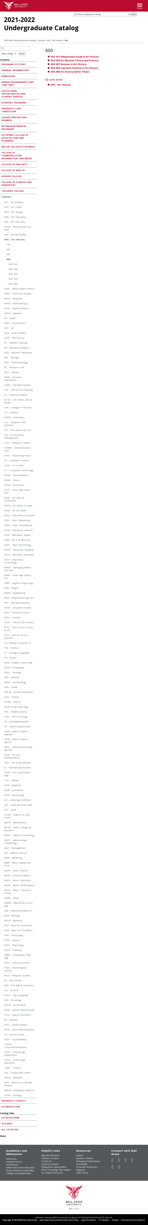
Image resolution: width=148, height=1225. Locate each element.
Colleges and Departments (18, 1173)
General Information (15, 70)
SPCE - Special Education (17, 1014)
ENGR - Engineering (14, 593)
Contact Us (46, 1161)
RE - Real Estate (13, 980)
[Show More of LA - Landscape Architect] (3, 800)
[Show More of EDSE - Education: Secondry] (3, 555)
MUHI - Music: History (16, 870)
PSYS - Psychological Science (15, 969)
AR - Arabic (10, 318)
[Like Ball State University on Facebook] (112, 1160)
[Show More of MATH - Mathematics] (3, 823)
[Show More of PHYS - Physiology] (3, 945)
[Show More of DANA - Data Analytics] (3, 475)
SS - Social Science (14, 1034)
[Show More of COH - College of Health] (3, 443)
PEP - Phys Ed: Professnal (18, 925)
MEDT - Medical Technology (19, 835)
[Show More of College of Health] (0, 170)
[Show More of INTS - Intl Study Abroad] (3, 763)
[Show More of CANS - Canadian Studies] (3, 385)
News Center (82, 1172)
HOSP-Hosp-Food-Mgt (16, 706)
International (12, 1164)
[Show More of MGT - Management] (3, 848)
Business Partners (84, 1158)
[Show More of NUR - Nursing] (3, 916)
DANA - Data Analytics (16, 475)
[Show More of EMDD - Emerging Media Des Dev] (3, 568)
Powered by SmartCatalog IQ (133, 1220)
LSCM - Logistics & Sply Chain (17, 816)
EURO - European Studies (17, 607)
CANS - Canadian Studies (17, 385)
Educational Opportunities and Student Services (13, 94)
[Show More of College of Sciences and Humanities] (0, 182)
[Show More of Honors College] (0, 176)
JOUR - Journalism (13, 790)
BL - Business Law (14, 367)
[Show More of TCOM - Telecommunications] (3, 1044)
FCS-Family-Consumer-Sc (17, 643)
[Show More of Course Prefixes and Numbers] (0, 117)
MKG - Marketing (13, 857)
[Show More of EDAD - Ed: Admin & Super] (3, 506)
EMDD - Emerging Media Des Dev (17, 569)
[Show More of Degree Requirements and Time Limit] (0, 82)
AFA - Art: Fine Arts (14, 222)
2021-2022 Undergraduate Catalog (20, 40)
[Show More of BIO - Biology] (3, 358)
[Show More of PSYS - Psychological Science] (3, 968)
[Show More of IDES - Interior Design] (3, 717)
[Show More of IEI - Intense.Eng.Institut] (3, 727)
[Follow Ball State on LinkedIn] (112, 1166)
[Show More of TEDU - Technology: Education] (3, 1060)
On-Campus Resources (52, 1172)
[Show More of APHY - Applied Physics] (3, 308)
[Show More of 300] (5, 254)
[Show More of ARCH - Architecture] (3, 323)
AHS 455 (13, 274)
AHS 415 (13, 264)
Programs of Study (13, 64)
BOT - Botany (11, 372)
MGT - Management (15, 848)
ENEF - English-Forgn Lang (18, 583)
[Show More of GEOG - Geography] (3, 668)
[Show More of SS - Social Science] (3, 1035)
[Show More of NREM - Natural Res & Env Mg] (3, 903)
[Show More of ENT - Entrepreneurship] (3, 603)
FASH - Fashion (12, 617)
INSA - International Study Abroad (18, 748)
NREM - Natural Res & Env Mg (18, 904)
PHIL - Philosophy (13, 935)
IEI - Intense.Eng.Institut (17, 726)
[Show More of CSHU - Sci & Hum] (3, 465)
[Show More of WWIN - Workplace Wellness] (3, 1090)
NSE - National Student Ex (18, 910)
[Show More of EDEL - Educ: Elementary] (3, 520)
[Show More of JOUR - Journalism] (3, 790)
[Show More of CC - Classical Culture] (3, 395)
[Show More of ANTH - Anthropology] (3, 304)
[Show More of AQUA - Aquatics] (3, 313)
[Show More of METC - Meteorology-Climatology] (3, 840)
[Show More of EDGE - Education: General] (3, 530)
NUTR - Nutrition (13, 920)
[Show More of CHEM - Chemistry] (3, 417)
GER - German (11, 677)
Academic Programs (13, 102)
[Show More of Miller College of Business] (0, 146)
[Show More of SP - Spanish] (3, 1020)
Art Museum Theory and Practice (75, 60)
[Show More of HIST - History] (3, 697)
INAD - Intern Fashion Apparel (16, 733)
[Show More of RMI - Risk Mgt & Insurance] (3, 985)
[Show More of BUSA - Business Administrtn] (3, 377)
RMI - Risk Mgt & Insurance (19, 985)
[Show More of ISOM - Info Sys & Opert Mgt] (3, 773)
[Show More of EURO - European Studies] (3, 608)
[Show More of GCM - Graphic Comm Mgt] (3, 663)
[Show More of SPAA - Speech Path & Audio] (3, 1010)
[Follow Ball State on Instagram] (132, 1160)
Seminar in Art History (68, 64)
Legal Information (88, 1220)
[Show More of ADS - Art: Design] (3, 212)
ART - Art (9, 328)
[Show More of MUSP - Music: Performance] (3, 885)
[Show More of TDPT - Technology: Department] (3, 1052)
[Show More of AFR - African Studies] (3, 235)
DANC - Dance (12, 480)
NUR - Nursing (12, 915)
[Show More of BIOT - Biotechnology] (3, 363)
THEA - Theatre (12, 1067)
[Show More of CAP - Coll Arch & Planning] (3, 390)
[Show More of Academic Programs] (0, 102)
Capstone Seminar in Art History (74, 68)
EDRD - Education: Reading (18, 549)
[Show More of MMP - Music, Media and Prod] (3, 863)
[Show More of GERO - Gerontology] (3, 682)
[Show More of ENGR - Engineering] (3, 593)
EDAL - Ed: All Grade (15, 510)
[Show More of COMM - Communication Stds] (3, 448)
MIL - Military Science (15, 853)
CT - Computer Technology (18, 470)
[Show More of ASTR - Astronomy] (3, 338)
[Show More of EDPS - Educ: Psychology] (3, 545)
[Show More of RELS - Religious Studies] (3, 976)
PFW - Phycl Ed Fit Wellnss (18, 930)
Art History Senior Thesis (70, 71)
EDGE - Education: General (18, 530)
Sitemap (115, 1220)
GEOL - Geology (12, 672)
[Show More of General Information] (0, 70)
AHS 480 (13, 283)
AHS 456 (13, 278)
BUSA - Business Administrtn (13, 378)
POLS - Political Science (17, 962)
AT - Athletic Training (15, 342)
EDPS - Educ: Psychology (17, 545)
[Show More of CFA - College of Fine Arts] (3, 408)
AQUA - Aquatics (13, 313)
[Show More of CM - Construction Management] (3, 435)
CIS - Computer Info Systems (15, 424)
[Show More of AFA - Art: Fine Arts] (3, 222)
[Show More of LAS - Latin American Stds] (3, 805)
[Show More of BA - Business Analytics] (3, 348)
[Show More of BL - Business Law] (3, 367)
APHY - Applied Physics (16, 308)
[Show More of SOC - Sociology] (3, 1000)
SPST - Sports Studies (16, 1024)
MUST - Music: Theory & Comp (17, 891)
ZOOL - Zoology (13, 1095)
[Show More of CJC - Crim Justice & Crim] (3, 430)
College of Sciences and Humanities (16, 183)
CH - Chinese (11, 412)
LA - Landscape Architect (17, 800)
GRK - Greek (10, 687)
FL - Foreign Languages (17, 652)
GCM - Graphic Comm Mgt (18, 662)
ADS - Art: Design (13, 212)
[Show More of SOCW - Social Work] (3, 1005)
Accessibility (81, 1164)
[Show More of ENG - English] (3, 588)
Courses (41, 40)
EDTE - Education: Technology (14, 561)
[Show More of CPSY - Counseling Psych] (3, 456)
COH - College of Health (17, 442)
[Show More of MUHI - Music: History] (3, 871)
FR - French (10, 657)
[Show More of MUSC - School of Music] (3, 876)
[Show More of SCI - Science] (3, 990)
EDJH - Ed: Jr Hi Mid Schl (17, 540)
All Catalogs (9, 1129)
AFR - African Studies (15, 234)
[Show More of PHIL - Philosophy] (3, 935)
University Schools (13, 1100)
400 (8, 259)
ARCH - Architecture (15, 323)
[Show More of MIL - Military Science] (3, 853)
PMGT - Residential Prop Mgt (17, 956)
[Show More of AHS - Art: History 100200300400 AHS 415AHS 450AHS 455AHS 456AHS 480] (3, 240)
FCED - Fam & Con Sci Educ (19, 622)
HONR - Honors (12, 702)
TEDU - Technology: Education (15, 1061)
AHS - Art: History (55, 40)
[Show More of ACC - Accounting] (3, 202)
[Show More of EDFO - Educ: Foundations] (3, 525)
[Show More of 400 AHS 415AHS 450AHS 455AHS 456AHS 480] (5, 259)
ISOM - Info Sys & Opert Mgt (17, 774)
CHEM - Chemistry (14, 417)
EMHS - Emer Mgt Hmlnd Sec (17, 577)
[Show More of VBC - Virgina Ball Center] (3, 1073)
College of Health (13, 170)
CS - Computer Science (16, 460)
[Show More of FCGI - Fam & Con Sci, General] (3, 635)
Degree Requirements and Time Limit (17, 83)
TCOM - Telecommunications (15, 1046)
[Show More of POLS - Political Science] (3, 963)
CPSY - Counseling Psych (17, 455)
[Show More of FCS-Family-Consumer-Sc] (3, 643)
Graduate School (14, 1161)
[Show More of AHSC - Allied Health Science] (3, 289)
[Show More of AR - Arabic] (3, 318)
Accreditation (10, 1106)
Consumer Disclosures (86, 1167)
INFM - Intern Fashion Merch (16, 741)
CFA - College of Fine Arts (18, 407)
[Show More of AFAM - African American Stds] (3, 227)
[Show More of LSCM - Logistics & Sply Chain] (3, 815)
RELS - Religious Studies (17, 975)
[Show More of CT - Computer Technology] (3, 470)
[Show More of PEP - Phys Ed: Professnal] (3, 926)
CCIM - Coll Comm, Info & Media (18, 401)
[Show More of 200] (5, 249)
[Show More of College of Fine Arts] (0, 164)
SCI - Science (11, 990)
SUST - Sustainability (15, 1039)
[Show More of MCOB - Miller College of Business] (3, 828)
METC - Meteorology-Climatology (15, 841)
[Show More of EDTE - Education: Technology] (3, 560)
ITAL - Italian (11, 780)
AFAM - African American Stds (17, 228)
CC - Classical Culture (15, 394)
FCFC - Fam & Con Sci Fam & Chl (18, 629)
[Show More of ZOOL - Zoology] (3, 1095)
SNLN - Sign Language (16, 995)
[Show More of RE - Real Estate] (3, 981)
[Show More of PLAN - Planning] (3, 950)
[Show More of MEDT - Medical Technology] (3, 835)
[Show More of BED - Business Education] (3, 353)
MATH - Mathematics (15, 822)
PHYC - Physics (12, 940)
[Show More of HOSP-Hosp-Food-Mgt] (3, 707)
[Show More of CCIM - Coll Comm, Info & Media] (3, 400)
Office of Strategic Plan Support (56, 1169)
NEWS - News (11, 898)
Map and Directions (50, 1155)
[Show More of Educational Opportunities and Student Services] (0, 90)
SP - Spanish (11, 1019)
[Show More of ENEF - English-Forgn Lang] (3, 583)
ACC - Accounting (13, 202)
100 (8, 244)
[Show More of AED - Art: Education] (3, 217)
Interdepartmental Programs (14, 127)
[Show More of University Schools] (0, 1100)
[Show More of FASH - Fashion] (3, 618)
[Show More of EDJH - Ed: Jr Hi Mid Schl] (3, 540)
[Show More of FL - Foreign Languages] (3, 653)
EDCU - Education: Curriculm (19, 515)
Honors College (11, 176)
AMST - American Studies (17, 293)
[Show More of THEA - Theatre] (3, 1068)
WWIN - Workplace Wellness (19, 1090)
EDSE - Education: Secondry (19, 554)
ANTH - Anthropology (15, 303)
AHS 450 (13, 269)
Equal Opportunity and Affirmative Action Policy (59, 1220)
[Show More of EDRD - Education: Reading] (3, 550)
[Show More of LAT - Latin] (3, 810)
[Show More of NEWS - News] (3, 898)
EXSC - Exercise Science (17, 612)
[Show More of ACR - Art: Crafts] (3, 207)
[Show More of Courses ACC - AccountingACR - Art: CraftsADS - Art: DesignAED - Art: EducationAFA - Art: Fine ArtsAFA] (0, 196)
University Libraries (50, 1164)
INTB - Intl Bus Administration (12, 756)
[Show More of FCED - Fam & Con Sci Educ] (3, 622)
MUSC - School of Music (17, 875)
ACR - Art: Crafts (13, 207)
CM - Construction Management (14, 436)
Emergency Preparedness (88, 1161)
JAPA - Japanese (12, 785)
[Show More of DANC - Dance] (3, 480)
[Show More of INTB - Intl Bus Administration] (3, 755)
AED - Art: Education (15, 217)
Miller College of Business (18, 146)
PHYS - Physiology (14, 945)
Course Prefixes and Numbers (14, 119)
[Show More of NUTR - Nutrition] (3, 921)
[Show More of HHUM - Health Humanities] (3, 692)
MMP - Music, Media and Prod (17, 864)
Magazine (80, 1169)
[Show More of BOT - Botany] (3, 372)
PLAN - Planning (13, 950)
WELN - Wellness (13, 1077)
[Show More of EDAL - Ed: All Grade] (3, 511)
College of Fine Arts (14, 164)
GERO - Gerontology (15, 682)
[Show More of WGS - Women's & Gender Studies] (3, 1083)
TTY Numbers (103, 1220)
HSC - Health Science (15, 711)
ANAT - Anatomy (13, 298)
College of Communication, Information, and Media (16, 155)
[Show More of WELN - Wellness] (3, 1078)
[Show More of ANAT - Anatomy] (3, 299)
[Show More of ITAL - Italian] (3, 780)
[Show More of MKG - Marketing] (3, 858)
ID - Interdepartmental (16, 721)
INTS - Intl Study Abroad (17, 762)
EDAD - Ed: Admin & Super (18, 505)
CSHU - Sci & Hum (14, 465)
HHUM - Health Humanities (18, 692)
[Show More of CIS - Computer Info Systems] (3, 422)
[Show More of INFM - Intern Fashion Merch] (3, 739)
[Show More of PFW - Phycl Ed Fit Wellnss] (3, 930)
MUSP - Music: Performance (19, 885)
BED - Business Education (18, 352)
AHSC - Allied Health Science (19, 288)
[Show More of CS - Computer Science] (3, 461)
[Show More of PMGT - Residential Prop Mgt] (3, 955)
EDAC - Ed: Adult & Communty (14, 499)
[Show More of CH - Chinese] (3, 413)
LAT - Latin (10, 809)
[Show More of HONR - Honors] (3, 702)
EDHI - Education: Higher (17, 535)
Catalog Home (10, 1117)
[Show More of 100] (5, 245)
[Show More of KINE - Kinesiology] (3, 795)
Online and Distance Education (20, 1167)
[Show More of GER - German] (3, 677)
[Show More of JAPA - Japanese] (3, 785)
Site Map (6, 1123)
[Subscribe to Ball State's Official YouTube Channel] (126, 1160)
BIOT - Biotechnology (16, 362)
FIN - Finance (11, 647)
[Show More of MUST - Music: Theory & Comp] (3, 890)
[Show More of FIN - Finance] (3, 648)
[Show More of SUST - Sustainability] (3, 1039)
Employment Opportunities (53, 1167)
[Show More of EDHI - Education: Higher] (3, 535)
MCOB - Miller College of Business (17, 829)
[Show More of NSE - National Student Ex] (3, 911)
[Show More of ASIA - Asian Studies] (3, 333)
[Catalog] (101, 14)
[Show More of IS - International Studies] (3, 768)
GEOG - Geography (14, 667)
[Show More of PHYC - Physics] (3, 940)
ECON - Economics (14, 485)
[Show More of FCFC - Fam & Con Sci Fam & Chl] (3, 627)
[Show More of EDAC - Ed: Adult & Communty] (3, 498)
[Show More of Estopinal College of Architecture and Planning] (0, 134)
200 (8, 249)
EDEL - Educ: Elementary (17, 520)
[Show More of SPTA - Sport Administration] (3, 1030)
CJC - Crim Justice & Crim (17, 430)
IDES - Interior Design (16, 716)
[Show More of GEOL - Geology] (3, 673)
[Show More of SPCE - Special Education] (3, 1015)
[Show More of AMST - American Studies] (3, 294)
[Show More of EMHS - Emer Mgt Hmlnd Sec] (3, 575)
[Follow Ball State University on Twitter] (119, 1160)
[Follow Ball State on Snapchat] (119, 1166)
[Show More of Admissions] (0, 76)
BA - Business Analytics (16, 347)
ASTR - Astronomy (14, 337)
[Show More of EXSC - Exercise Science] (3, 613)
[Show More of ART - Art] (3, 328)
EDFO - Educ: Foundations (18, 525)
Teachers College (12, 191)
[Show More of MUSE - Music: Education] (3, 880)
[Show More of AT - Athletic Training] (3, 343)
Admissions (8, 76)
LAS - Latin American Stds (18, 805)
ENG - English (11, 588)
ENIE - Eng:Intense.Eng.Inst (18, 597)
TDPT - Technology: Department (15, 1053)
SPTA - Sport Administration (19, 1029)
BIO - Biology (11, 357)
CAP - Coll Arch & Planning (18, 390)
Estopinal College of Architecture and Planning (14, 138)
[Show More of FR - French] (3, 658)
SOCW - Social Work (15, 1005)
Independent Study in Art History (75, 56)
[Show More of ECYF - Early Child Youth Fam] (3, 490)
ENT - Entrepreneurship (16, 602)
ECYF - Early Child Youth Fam (17, 491)
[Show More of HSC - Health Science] (3, 712)
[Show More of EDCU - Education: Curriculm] (3, 515)
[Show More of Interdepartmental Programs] (0, 126)
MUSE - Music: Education (17, 880)
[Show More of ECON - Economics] (3, 485)
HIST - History (11, 697)
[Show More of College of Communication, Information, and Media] (0, 152)
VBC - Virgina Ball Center (17, 1072)
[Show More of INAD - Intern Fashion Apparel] (3, 732)
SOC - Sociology (13, 1000)
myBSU (79, 1155)
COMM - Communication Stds (17, 449)
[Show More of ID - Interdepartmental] (3, 722)
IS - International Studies (17, 767)
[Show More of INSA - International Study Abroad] (3, 747)
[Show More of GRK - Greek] (3, 687)
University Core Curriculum (11, 110)
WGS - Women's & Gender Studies (18, 1084)
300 (8, 254)
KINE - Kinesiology (14, 795)
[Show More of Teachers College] (0, 190)
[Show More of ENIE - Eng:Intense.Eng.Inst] (3, 598)
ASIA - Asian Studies (15, 333)
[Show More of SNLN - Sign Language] (3, 995)
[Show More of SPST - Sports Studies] (3, 1025)
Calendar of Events (50, 1158)
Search (22, 53)
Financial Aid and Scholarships (20, 1170)
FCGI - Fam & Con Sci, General (16, 636)
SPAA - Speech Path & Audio (19, 1010)
